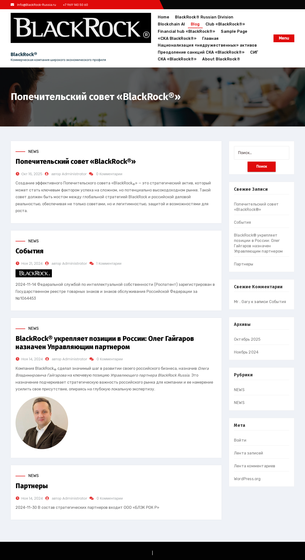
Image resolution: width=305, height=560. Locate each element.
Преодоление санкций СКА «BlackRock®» (201, 52)
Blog (195, 24)
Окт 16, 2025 (31, 173)
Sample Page (234, 31)
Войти (240, 440)
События (30, 251)
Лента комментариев (254, 466)
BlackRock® (24, 54)
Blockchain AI (171, 24)
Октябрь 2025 (247, 339)
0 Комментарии (109, 173)
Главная (210, 38)
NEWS (33, 151)
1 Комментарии (108, 263)
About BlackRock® (221, 59)
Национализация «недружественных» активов (207, 45)
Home (163, 17)
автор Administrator (69, 173)
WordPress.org (247, 479)
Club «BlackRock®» (225, 24)
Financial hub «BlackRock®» (186, 31)
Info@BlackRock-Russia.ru (33, 5)
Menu (284, 38)
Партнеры (32, 486)
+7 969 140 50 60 (75, 5)
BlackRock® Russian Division (204, 17)
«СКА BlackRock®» (177, 38)
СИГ (254, 52)
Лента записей (248, 453)
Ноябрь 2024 (246, 352)
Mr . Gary (242, 301)
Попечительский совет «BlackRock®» (76, 161)
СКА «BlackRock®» (177, 59)
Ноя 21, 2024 (32, 263)
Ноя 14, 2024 (32, 359)
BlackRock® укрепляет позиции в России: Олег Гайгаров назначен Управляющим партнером (105, 343)
